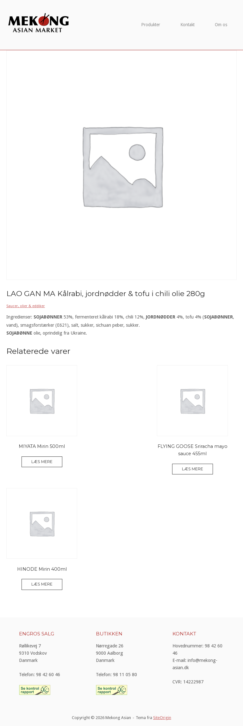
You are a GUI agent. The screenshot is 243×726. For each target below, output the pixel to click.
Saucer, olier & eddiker (25, 306)
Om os (221, 24)
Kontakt (187, 24)
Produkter (150, 24)
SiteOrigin (162, 717)
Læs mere (42, 461)
